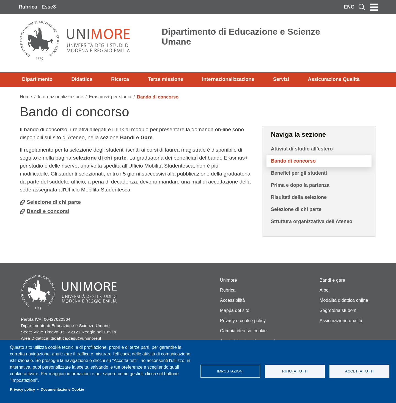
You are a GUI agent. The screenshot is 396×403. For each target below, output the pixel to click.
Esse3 (49, 7)
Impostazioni (230, 371)
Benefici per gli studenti (299, 173)
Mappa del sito (234, 310)
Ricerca (120, 79)
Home (26, 96)
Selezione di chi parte (54, 202)
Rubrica (28, 7)
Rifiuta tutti (294, 371)
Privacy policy (22, 389)
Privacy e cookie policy (243, 320)
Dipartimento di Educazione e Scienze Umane (241, 36)
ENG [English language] (349, 7)
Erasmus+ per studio (110, 96)
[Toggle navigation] (374, 7)
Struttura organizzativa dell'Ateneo (311, 221)
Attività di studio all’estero (302, 149)
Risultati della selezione (299, 197)
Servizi (281, 79)
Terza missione (165, 79)
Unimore (228, 280)
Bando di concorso (293, 161)
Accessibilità (232, 300)
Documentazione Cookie (62, 389)
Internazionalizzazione (228, 79)
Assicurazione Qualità (333, 79)
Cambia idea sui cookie (243, 330)
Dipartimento (37, 79)
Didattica (81, 79)
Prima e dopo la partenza (300, 185)
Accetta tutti (359, 371)
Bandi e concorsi (48, 211)
